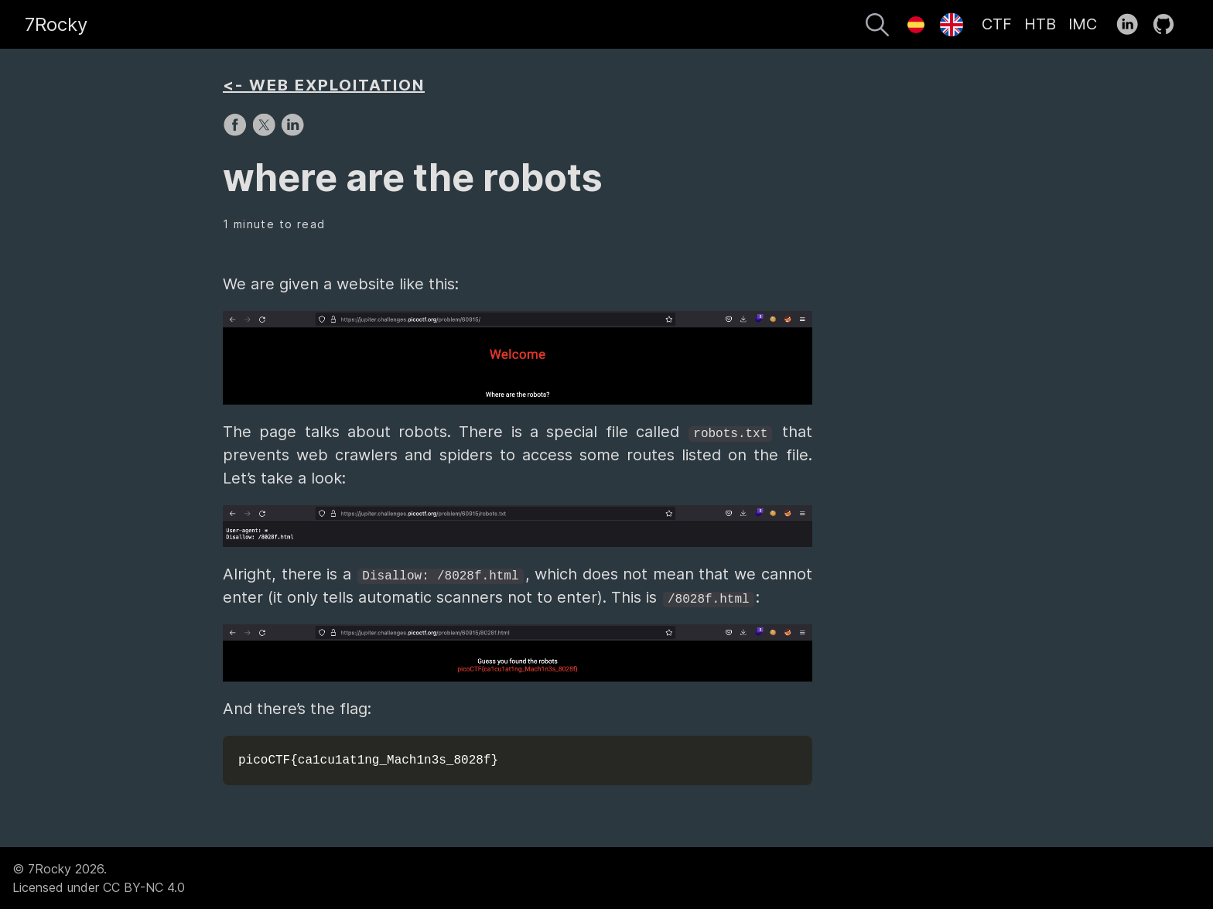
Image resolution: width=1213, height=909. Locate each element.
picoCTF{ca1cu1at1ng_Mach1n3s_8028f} (368, 760)
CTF (997, 24)
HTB (1040, 24)
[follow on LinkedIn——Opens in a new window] (1132, 24)
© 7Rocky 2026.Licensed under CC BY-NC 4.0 (98, 878)
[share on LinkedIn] (292, 132)
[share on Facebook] (237, 132)
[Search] (877, 27)
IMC (1082, 24)
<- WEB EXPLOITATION (324, 85)
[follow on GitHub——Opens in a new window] (1168, 24)
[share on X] (265, 132)
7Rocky (56, 24)
